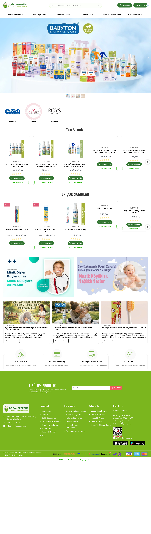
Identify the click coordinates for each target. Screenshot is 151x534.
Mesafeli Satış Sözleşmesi (72, 426)
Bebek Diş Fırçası (97, 418)
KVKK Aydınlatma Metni (51, 421)
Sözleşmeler (70, 406)
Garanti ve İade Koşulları (76, 411)
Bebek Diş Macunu (98, 414)
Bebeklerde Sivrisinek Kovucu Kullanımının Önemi (72, 329)
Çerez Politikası (72, 421)
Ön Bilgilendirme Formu (75, 431)
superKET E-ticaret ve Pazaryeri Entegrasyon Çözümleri (75, 460)
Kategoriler (94, 406)
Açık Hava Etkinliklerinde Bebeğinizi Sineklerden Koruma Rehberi (26, 329)
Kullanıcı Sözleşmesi (74, 418)
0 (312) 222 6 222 (11, 422)
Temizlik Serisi (96, 421)
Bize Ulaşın (118, 406)
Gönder (116, 388)
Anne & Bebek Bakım (99, 411)
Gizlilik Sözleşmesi (49, 418)
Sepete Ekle (17, 178)
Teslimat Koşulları (73, 414)
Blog (43, 435)
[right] (148, 161)
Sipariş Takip (47, 428)
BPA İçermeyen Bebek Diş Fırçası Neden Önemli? (124, 328)
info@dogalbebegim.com (15, 426)
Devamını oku (12, 341)
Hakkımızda (46, 411)
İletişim (45, 414)
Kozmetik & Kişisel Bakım (101, 425)
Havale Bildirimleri (49, 432)
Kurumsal (44, 406)
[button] (125, 5)
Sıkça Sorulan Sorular (50, 425)
